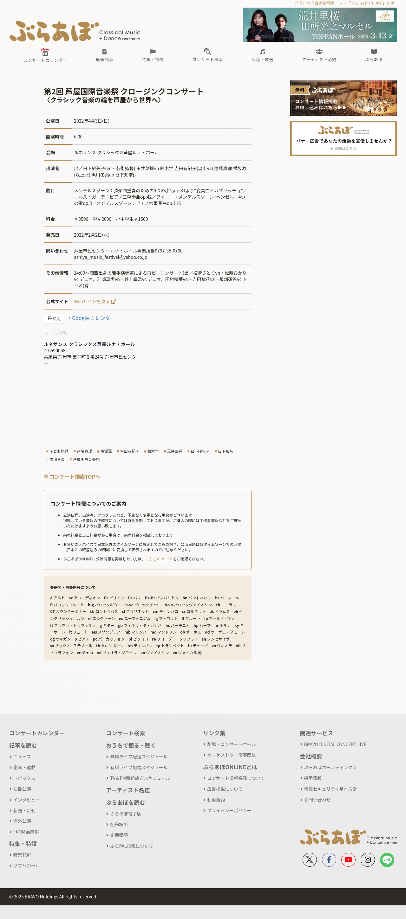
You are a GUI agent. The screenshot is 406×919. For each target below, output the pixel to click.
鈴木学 (153, 451)
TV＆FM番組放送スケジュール (140, 778)
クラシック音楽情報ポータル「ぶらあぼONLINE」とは (345, 2)
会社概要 (311, 756)
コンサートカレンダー (37, 733)
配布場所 (119, 824)
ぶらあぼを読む (125, 802)
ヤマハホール (26, 865)
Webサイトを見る (92, 301)
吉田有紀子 (129, 451)
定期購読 (119, 835)
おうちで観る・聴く (131, 745)
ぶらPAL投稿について (131, 846)
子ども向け (59, 451)
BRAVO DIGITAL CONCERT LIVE (335, 744)
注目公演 (22, 789)
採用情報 (313, 778)
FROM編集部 (26, 831)
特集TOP (22, 855)
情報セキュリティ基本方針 (330, 789)
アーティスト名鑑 (128, 790)
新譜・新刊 (24, 810)
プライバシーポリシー (229, 810)
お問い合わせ (317, 799)
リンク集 (214, 733)
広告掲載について (225, 789)
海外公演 (22, 821)
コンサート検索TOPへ (72, 476)
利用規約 (216, 799)
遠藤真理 (84, 451)
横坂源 (106, 451)
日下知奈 (225, 451)
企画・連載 (24, 767)
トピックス (24, 778)
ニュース (22, 756)
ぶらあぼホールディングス (330, 767)
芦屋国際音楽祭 (86, 459)
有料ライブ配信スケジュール (138, 767)
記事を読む (23, 745)
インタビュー (26, 799)
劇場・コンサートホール (231, 744)
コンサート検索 (125, 733)
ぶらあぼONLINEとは (230, 767)
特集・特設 (23, 843)
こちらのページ (158, 558)
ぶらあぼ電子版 (125, 813)
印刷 (54, 318)
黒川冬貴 (57, 459)
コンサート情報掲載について (236, 778)
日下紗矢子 (200, 451)
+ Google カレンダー (91, 318)
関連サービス (316, 733)
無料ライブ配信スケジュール (138, 756)
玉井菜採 (174, 451)
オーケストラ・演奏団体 (231, 755)
